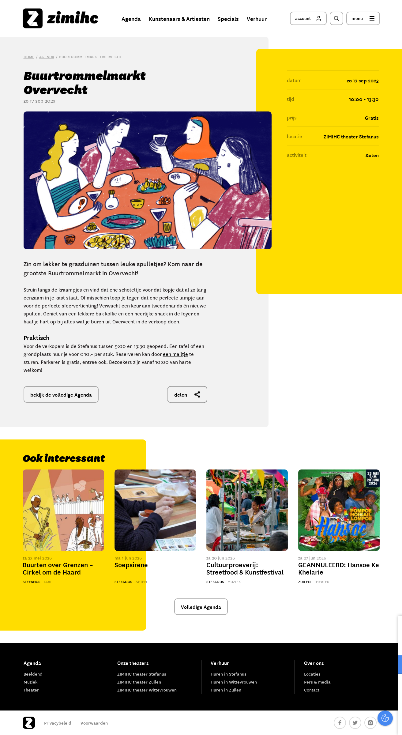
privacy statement (372, 644)
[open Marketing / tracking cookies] (392, 683)
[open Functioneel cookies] (392, 665)
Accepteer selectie (350, 723)
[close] (392, 627)
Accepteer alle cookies (350, 706)
